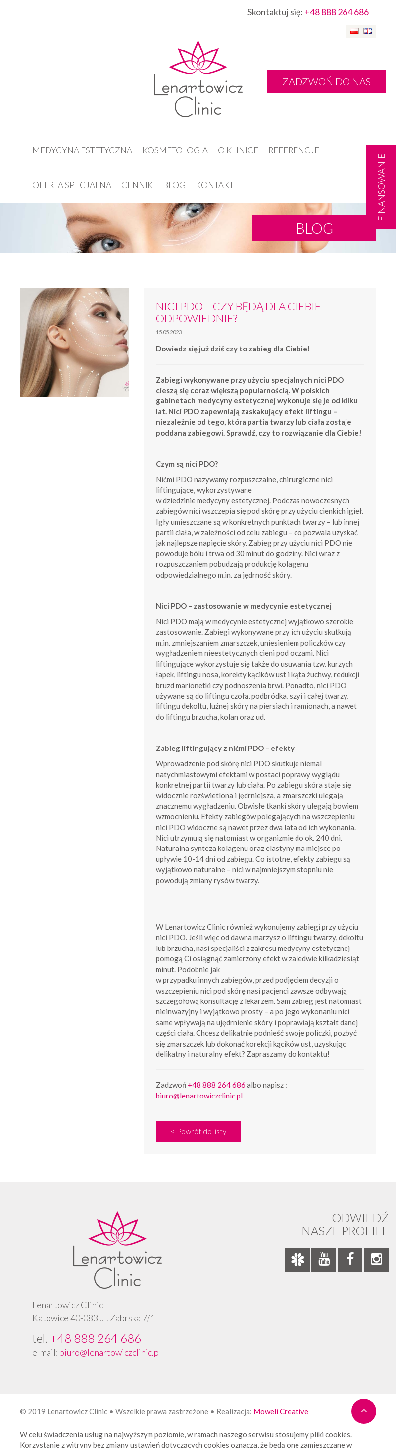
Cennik (137, 185)
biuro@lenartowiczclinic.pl (199, 1095)
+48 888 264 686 (336, 11)
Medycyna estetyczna (82, 150)
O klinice (238, 150)
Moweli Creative (280, 1411)
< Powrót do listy (198, 1131)
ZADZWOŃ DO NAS (326, 81)
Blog (174, 185)
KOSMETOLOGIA (175, 150)
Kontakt (215, 185)
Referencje (293, 150)
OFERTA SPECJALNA (71, 185)
